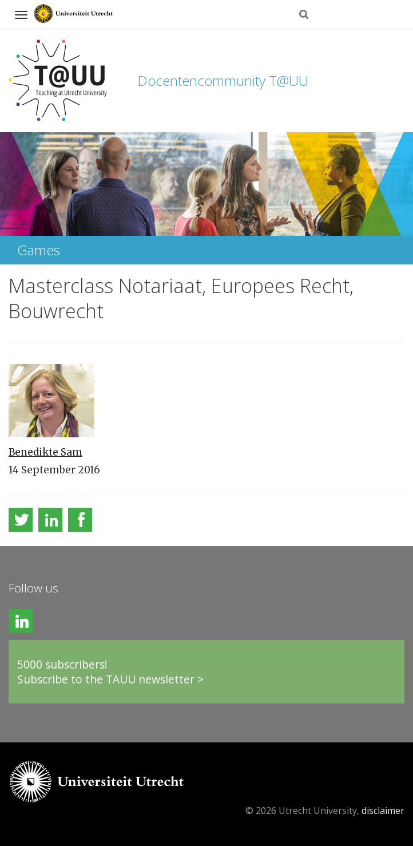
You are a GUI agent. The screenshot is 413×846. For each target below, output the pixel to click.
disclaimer (383, 810)
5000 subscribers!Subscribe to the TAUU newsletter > (110, 672)
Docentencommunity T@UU (222, 80)
